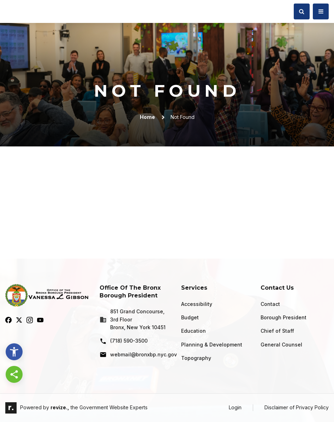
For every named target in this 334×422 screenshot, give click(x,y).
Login (235, 407)
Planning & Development (211, 345)
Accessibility (196, 304)
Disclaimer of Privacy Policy (296, 407)
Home (147, 117)
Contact (270, 304)
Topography (196, 358)
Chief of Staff (277, 331)
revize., (59, 407)
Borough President (283, 317)
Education (193, 331)
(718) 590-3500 (124, 341)
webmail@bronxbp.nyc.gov (135, 354)
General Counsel (281, 345)
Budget (190, 317)
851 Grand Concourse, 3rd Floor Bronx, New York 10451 (133, 319)
